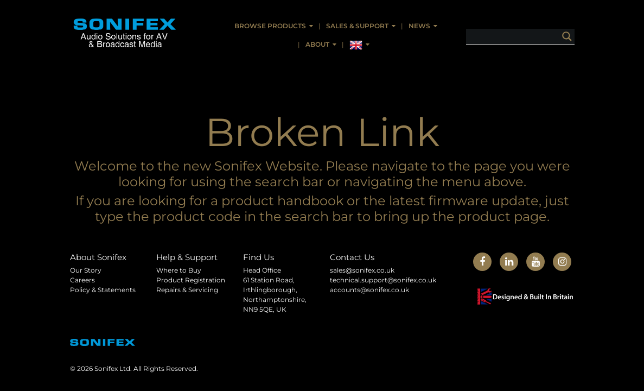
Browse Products (270, 26)
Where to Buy (178, 270)
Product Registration (190, 280)
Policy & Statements (103, 290)
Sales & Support (357, 26)
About (317, 44)
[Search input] (528, 36)
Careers (82, 280)
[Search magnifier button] (567, 36)
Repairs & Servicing (187, 290)
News (419, 26)
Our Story (85, 270)
